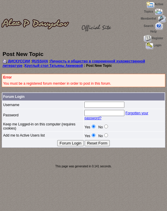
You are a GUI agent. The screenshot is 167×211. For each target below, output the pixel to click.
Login (153, 45)
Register (153, 38)
